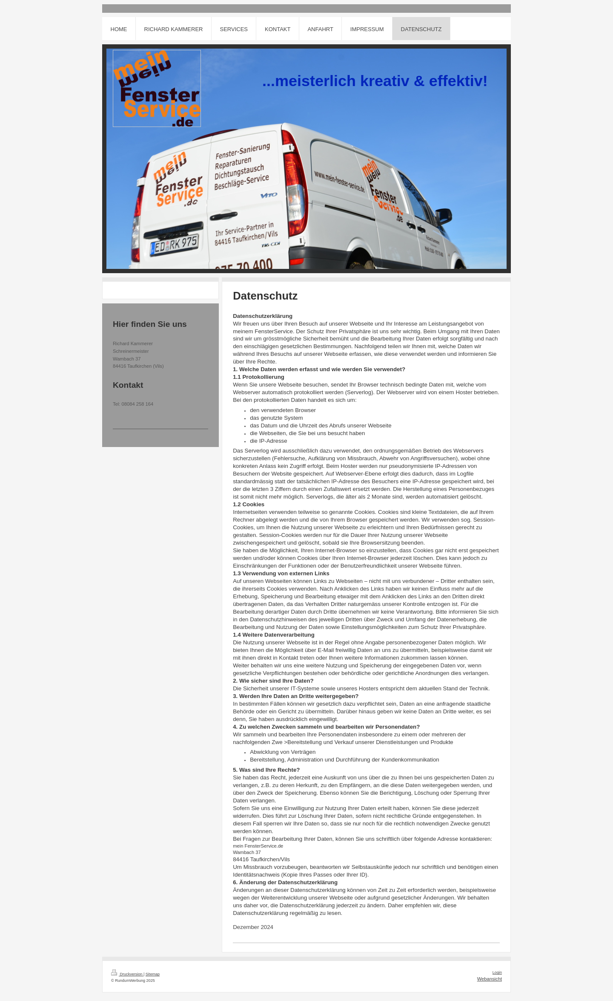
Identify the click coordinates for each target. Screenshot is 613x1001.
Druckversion (127, 974)
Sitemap (153, 974)
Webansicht (489, 978)
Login (497, 972)
